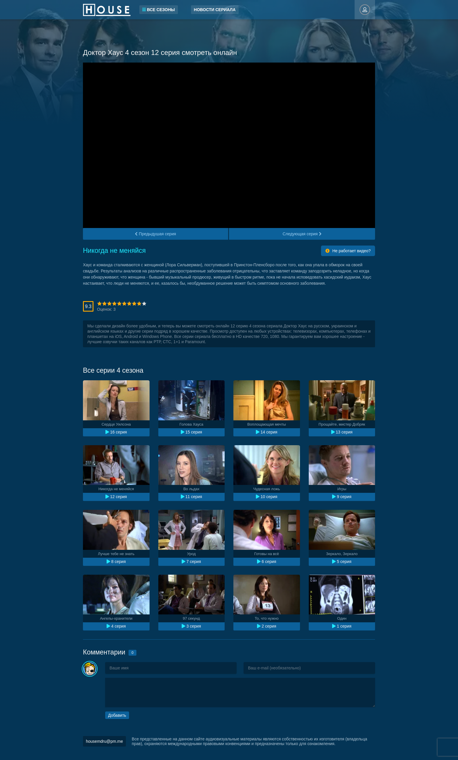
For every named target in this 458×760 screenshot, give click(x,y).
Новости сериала (215, 9)
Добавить (117, 715)
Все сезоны (158, 9)
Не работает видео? (348, 250)
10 (144, 303)
